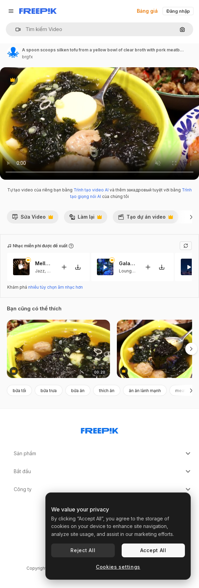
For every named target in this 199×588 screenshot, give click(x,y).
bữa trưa (49, 390)
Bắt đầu (103, 471)
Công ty (103, 489)
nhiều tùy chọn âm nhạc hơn (55, 287)
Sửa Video (32, 218)
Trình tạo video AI (91, 189)
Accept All (153, 550)
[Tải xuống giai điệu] (77, 267)
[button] (15, 29)
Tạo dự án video (145, 218)
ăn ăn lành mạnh (145, 390)
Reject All (82, 550)
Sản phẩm (103, 453)
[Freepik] (38, 11)
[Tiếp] (191, 216)
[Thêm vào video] (64, 267)
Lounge (126, 270)
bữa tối (19, 390)
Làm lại (85, 218)
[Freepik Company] (99, 429)
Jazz (40, 270)
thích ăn (106, 390)
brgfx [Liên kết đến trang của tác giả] (27, 56)
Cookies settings (118, 567)
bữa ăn (78, 390)
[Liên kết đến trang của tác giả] (13, 52)
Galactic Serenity (127, 263)
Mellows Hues (43, 263)
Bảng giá (147, 11)
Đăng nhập (178, 11)
